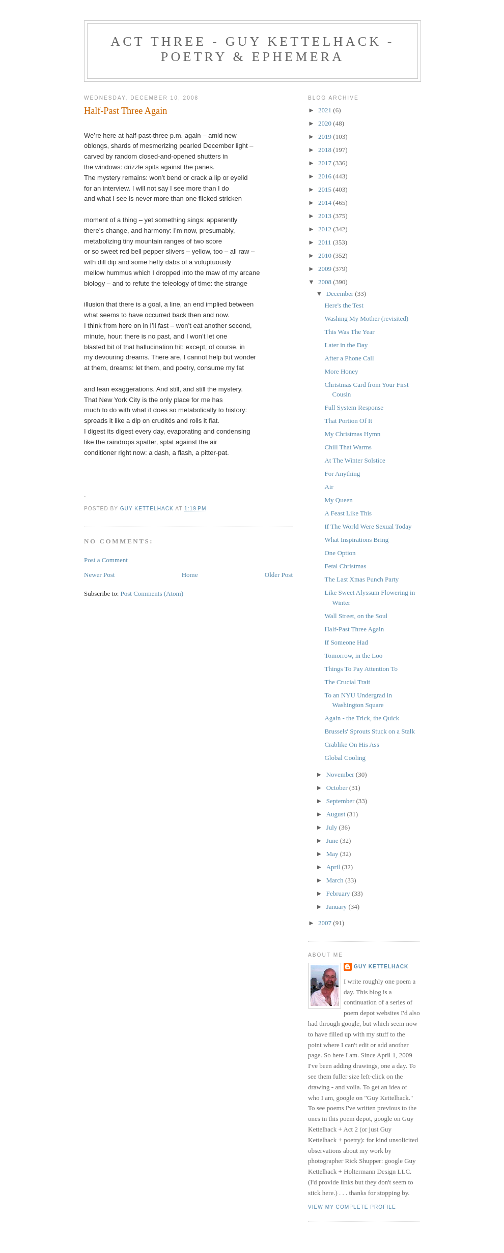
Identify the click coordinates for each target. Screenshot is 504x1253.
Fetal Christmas (345, 566)
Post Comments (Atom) (152, 593)
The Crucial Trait (347, 682)
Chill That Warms (347, 447)
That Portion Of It (348, 420)
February (339, 893)
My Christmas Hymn (352, 434)
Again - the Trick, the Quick (361, 718)
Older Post (279, 574)
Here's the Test (343, 305)
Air (328, 487)
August (336, 814)
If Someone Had (346, 642)
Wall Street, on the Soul (355, 616)
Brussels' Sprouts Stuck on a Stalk (369, 731)
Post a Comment (106, 560)
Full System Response (353, 407)
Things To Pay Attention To (361, 669)
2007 (325, 923)
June (333, 840)
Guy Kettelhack (381, 966)
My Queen (338, 500)
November (341, 774)
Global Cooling (345, 757)
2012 (325, 229)
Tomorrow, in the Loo (353, 655)
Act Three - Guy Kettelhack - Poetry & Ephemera (252, 49)
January (337, 906)
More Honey (341, 371)
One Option (339, 553)
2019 (325, 136)
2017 (325, 163)
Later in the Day (346, 345)
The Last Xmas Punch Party (361, 579)
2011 (325, 242)
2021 (325, 110)
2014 (325, 202)
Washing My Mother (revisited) (366, 318)
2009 (325, 268)
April (334, 867)
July (332, 827)
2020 (325, 123)
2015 (325, 189)
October (337, 787)
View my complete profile (352, 1207)
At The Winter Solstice (354, 460)
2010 (325, 255)
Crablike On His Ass (351, 744)
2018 (325, 150)
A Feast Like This (348, 513)
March (335, 880)
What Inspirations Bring (356, 539)
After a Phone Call (349, 358)
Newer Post (99, 574)
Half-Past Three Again (354, 629)
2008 (325, 282)
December (340, 293)
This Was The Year (349, 331)
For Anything (342, 473)
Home (190, 574)
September (341, 801)
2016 (325, 176)
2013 (325, 216)
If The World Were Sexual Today (367, 526)
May (333, 854)
